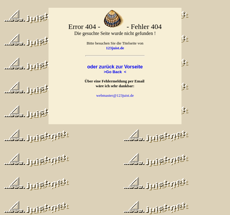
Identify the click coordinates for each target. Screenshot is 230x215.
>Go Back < (115, 72)
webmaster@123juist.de (115, 95)
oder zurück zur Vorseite (115, 66)
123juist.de (115, 48)
